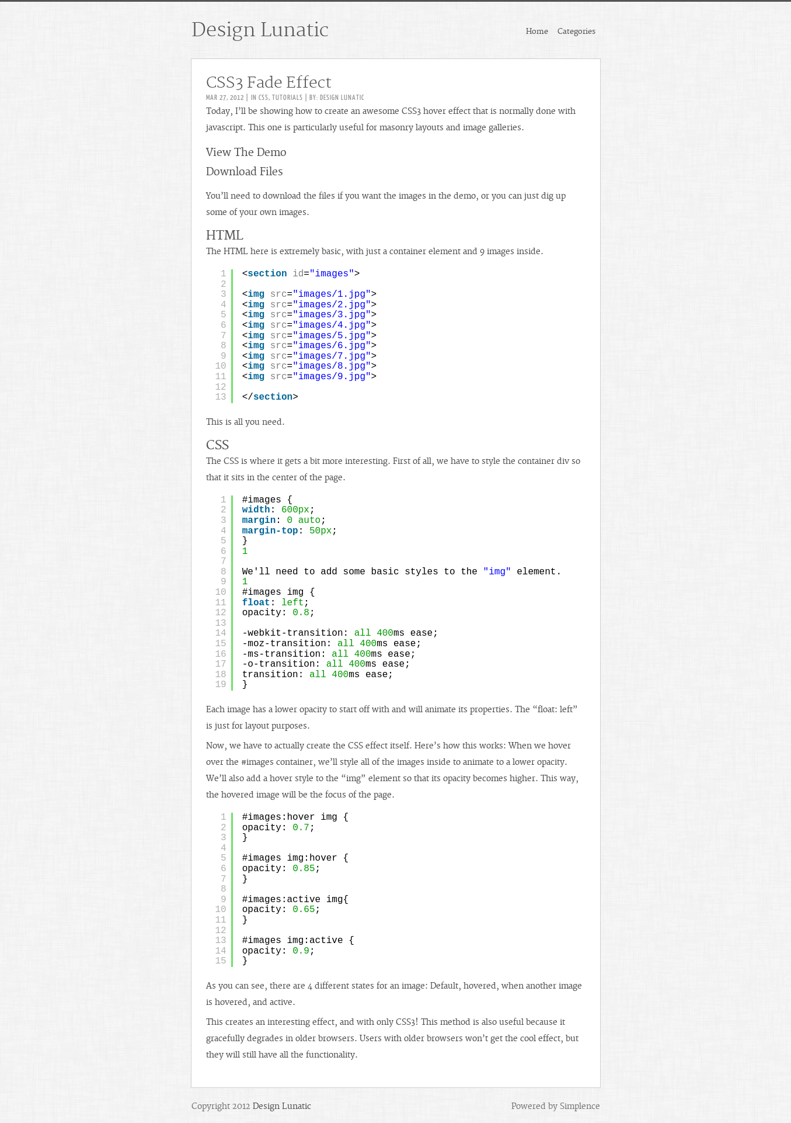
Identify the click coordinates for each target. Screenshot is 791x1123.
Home (537, 31)
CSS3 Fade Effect (269, 83)
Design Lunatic (260, 30)
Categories (576, 31)
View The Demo (246, 153)
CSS (264, 97)
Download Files (244, 172)
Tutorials (287, 97)
